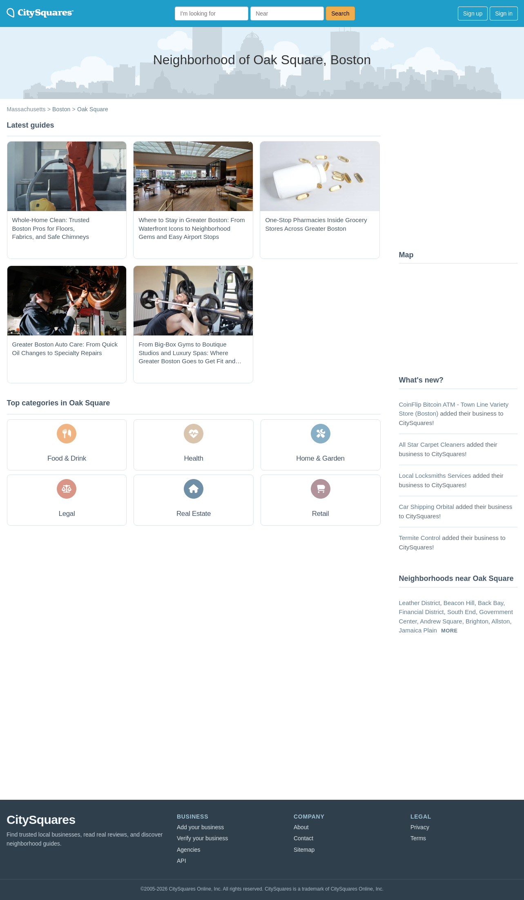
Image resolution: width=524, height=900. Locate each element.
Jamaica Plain (418, 630)
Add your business (200, 827)
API (181, 860)
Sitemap (304, 849)
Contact (303, 838)
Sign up (472, 13)
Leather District (419, 602)
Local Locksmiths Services (435, 475)
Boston (61, 109)
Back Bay (490, 602)
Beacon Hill (459, 602)
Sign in (504, 13)
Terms (418, 838)
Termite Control (420, 537)
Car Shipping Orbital (426, 506)
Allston (500, 621)
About (301, 827)
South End (461, 611)
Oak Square (92, 109)
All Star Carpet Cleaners (432, 444)
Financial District (421, 611)
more (449, 631)
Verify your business (202, 838)
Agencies (189, 849)
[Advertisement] (460, 182)
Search (340, 13)
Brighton (477, 621)
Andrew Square (441, 621)
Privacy (419, 827)
